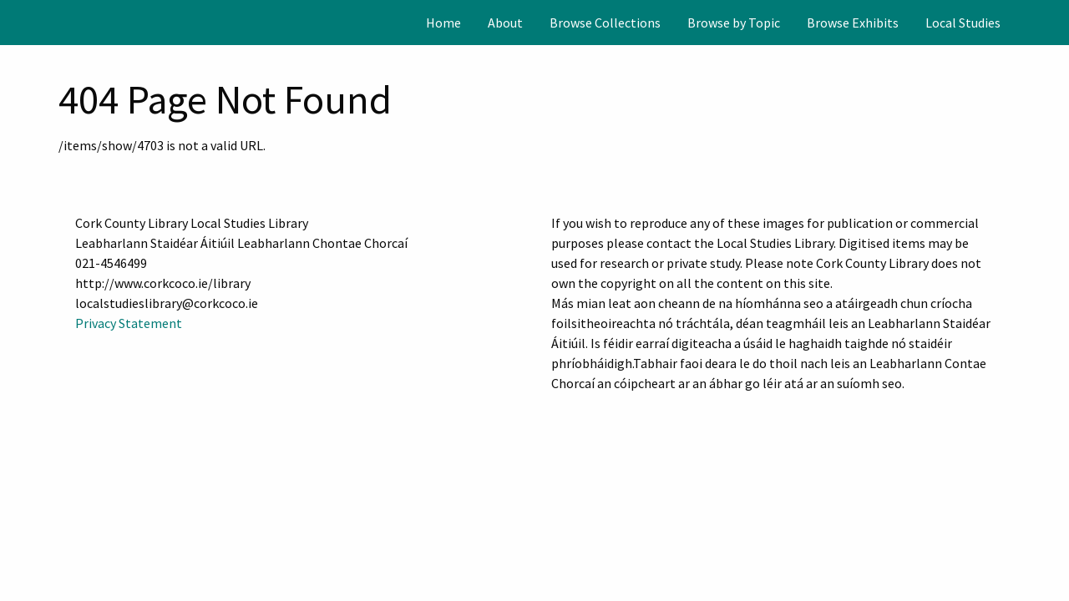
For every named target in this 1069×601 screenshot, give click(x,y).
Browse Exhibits (853, 22)
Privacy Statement (128, 323)
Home (443, 22)
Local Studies (963, 22)
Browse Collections (605, 22)
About (505, 22)
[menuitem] (443, 22)
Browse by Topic (733, 22)
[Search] (1055, 22)
